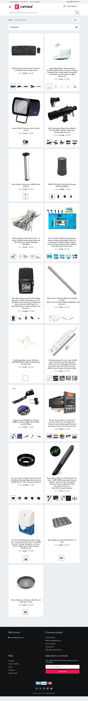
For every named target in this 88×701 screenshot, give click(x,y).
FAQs (10, 671)
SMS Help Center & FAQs (53, 654)
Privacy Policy (50, 651)
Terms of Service (51, 648)
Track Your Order (13, 668)
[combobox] (76, 20)
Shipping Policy (50, 642)
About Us (11, 665)
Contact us (11, 675)
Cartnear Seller (13, 678)
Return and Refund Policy (53, 645)
